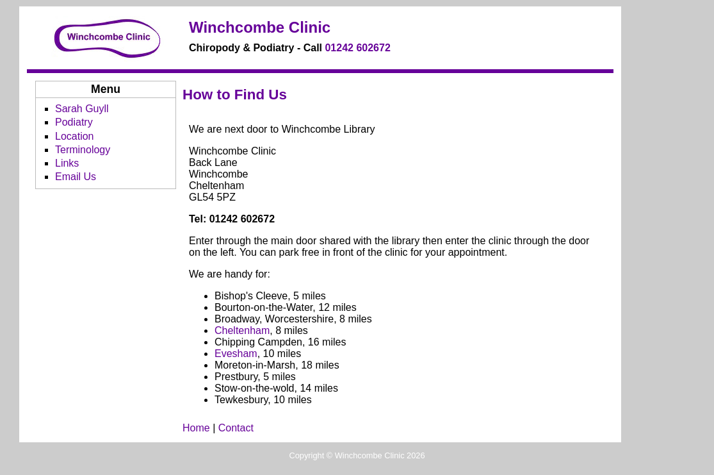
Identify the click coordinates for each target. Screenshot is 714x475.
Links (67, 163)
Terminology (82, 149)
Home (196, 427)
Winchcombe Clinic (259, 27)
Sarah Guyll (82, 108)
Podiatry (74, 122)
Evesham (236, 353)
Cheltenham (242, 330)
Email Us (75, 176)
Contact (236, 427)
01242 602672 (357, 47)
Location (74, 136)
